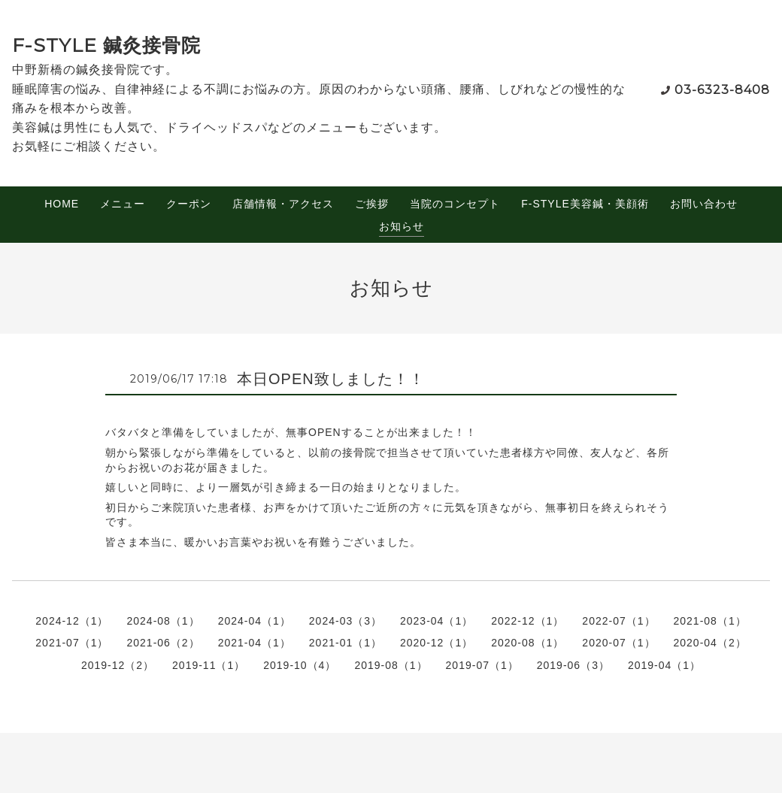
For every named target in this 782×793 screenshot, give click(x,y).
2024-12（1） (71, 621)
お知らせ (401, 226)
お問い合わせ (704, 204)
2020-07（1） (618, 643)
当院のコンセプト (455, 204)
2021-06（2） (162, 643)
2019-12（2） (117, 665)
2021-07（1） (71, 643)
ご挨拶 (372, 204)
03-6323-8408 (722, 90)
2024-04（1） (254, 621)
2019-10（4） (299, 665)
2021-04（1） (254, 643)
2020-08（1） (527, 643)
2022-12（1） (527, 621)
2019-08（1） (390, 665)
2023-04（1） (436, 621)
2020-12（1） (436, 643)
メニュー (122, 204)
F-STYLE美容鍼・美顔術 (585, 204)
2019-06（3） (573, 665)
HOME (61, 204)
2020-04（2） (710, 643)
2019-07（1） (482, 665)
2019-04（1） (664, 665)
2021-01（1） (345, 643)
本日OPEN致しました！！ (331, 379)
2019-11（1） (208, 665)
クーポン (188, 204)
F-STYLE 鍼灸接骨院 (106, 45)
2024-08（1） (162, 621)
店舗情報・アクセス (283, 204)
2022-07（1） (618, 621)
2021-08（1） (710, 621)
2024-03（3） (345, 621)
